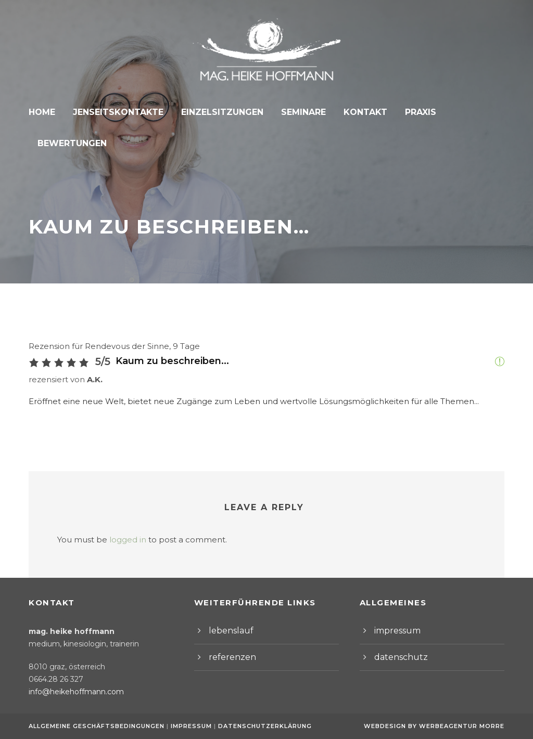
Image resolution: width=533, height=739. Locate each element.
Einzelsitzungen (219, 112)
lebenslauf (228, 630)
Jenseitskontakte (119, 112)
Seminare (297, 112)
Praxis (410, 112)
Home (46, 112)
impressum (394, 630)
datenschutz (396, 657)
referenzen (229, 657)
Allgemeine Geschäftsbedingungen (96, 726)
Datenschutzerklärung (259, 726)
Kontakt (357, 112)
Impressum (189, 726)
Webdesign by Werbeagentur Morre (437, 726)
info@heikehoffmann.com (70, 692)
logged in (118, 508)
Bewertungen (476, 112)
